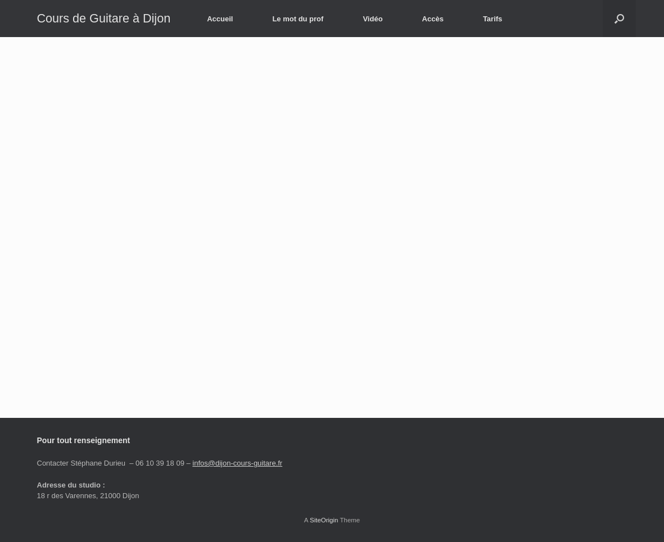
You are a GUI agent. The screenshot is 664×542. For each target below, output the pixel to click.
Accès (433, 19)
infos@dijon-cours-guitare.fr (237, 463)
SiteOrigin (324, 520)
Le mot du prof (297, 19)
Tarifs (492, 19)
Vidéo (372, 19)
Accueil (220, 19)
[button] (619, 18)
